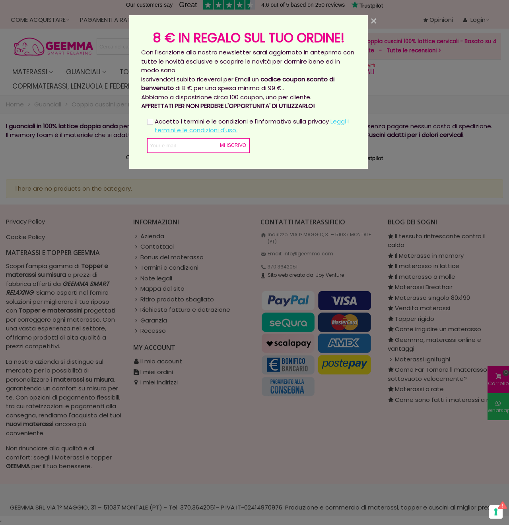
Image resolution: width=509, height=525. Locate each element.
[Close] (374, 21)
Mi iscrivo (233, 145)
